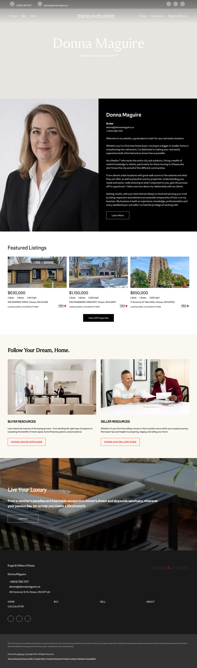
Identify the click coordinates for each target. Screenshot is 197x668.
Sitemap (81, 659)
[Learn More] (117, 215)
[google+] (182, 4)
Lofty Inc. (20, 654)
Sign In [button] (183, 16)
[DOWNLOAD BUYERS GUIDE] (27, 442)
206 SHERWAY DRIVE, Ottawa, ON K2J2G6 (28, 302)
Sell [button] (33, 16)
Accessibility (91, 659)
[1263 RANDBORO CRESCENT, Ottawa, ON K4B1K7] (98, 272)
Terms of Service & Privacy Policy (21, 659)
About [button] (143, 16)
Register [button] (173, 16)
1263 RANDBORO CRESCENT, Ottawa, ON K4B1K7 (92, 302)
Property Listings (70, 659)
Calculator (157, 16)
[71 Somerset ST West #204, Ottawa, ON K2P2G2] (159, 272)
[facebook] (168, 4)
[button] (12, 602)
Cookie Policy (40, 659)
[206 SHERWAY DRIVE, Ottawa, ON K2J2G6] (37, 272)
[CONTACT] (23, 518)
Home (13, 16)
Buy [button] (24, 16)
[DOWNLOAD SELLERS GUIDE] (120, 442)
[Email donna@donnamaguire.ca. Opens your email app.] (53, 4)
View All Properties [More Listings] (98, 318)
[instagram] (175, 4)
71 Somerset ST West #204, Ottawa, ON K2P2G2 (152, 302)
